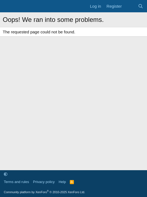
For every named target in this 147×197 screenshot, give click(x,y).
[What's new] (129, 6)
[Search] (140, 6)
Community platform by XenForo (44, 192)
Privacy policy (44, 182)
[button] (5, 174)
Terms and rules (16, 182)
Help (62, 182)
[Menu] (7, 6)
